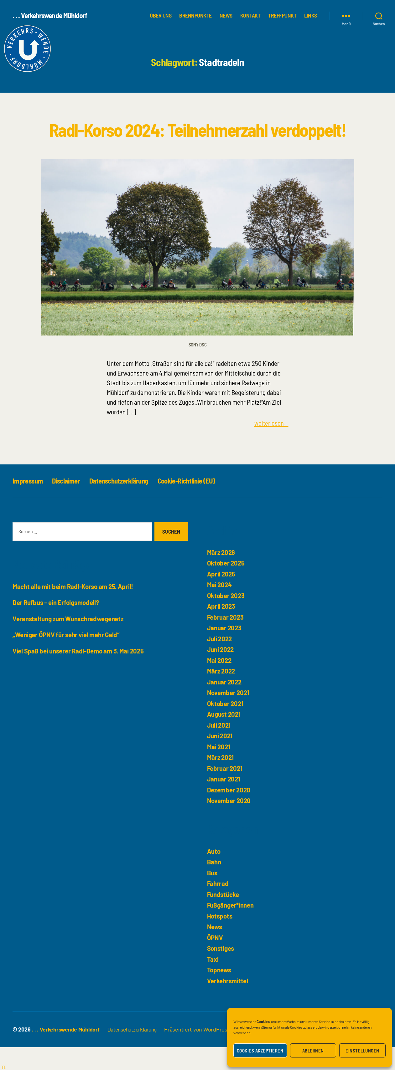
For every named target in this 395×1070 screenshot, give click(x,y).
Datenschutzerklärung (126, 503)
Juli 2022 (220, 661)
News (226, 15)
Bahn (214, 884)
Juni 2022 (221, 672)
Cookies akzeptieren (260, 1050)
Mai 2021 (219, 769)
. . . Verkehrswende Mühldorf (51, 15)
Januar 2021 (224, 802)
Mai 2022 (219, 683)
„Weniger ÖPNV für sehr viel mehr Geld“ (67, 657)
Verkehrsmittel (228, 1003)
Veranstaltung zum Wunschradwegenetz (69, 641)
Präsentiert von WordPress (201, 1052)
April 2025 (221, 597)
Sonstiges (221, 971)
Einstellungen (362, 1050)
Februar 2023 (226, 640)
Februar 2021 (225, 791)
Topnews (219, 992)
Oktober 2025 (226, 586)
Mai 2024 (220, 607)
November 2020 (229, 823)
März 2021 (221, 780)
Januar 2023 (224, 650)
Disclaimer (69, 503)
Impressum (29, 503)
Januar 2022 (224, 705)
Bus (212, 895)
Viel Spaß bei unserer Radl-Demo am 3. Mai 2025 (80, 673)
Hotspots (220, 939)
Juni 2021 (220, 758)
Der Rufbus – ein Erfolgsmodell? (57, 625)
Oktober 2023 (226, 618)
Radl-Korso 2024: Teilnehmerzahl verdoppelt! (197, 140)
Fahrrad (218, 906)
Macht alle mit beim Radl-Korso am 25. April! (74, 609)
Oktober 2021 (225, 726)
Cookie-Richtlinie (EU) (198, 503)
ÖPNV (215, 960)
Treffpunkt (282, 15)
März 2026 (221, 575)
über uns (160, 15)
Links (310, 15)
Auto (214, 874)
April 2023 (221, 629)
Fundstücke (223, 917)
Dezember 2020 (229, 813)
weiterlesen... (271, 446)
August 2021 (224, 737)
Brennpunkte (195, 15)
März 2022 (221, 694)
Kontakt (250, 15)
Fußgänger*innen (231, 928)
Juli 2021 (219, 748)
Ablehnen (313, 1050)
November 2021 (229, 715)
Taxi (213, 982)
